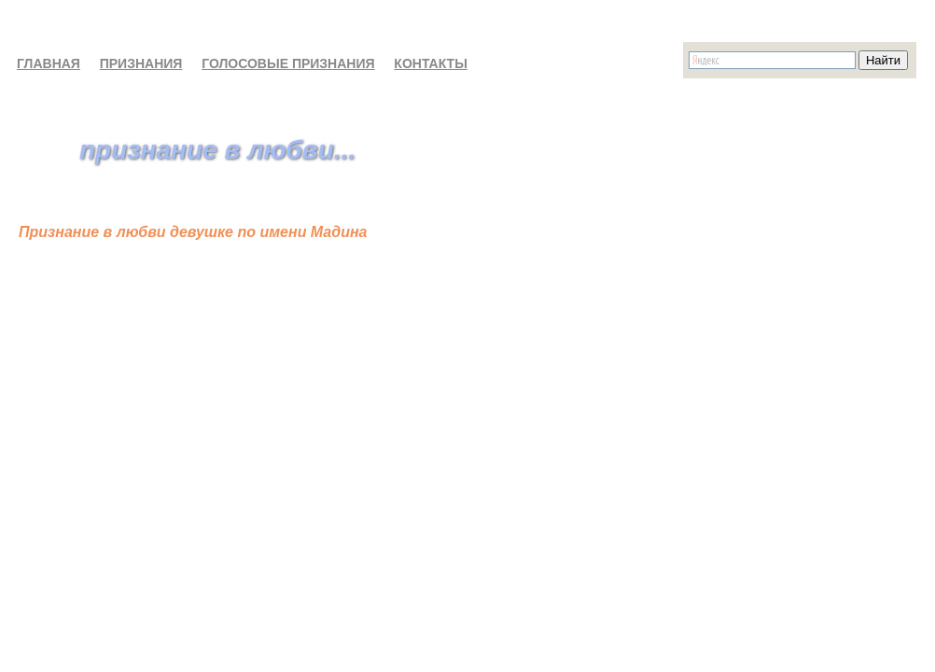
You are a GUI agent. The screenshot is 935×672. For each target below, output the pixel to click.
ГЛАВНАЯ (48, 63)
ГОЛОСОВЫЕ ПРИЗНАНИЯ (288, 63)
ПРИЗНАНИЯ (141, 63)
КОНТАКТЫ (430, 63)
